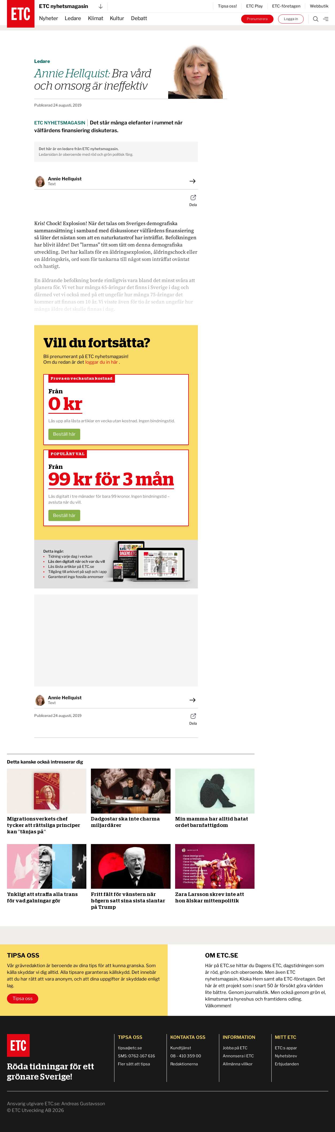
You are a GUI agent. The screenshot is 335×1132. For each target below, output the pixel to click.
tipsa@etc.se (130, 1048)
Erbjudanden (287, 1064)
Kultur (117, 18)
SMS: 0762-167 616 (136, 1056)
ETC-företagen (286, 6)
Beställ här (64, 434)
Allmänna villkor (238, 1064)
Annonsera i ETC (238, 1056)
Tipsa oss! (227, 6)
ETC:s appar (286, 1048)
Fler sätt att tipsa (134, 1064)
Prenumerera (257, 19)
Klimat (95, 18)
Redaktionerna (184, 1064)
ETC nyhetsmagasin (71, 6)
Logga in (291, 19)
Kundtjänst (180, 1048)
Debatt (139, 18)
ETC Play (254, 6)
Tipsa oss (23, 998)
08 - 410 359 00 (185, 1056)
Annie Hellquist (65, 178)
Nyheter (48, 18)
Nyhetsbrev (286, 1056)
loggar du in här (102, 362)
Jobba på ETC (235, 1048)
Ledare (73, 18)
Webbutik (319, 6)
